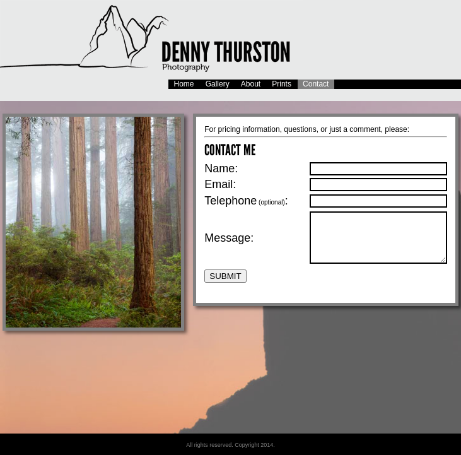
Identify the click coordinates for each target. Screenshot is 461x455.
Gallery (218, 84)
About (250, 84)
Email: (220, 183)
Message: (229, 239)
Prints (281, 84)
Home (184, 84)
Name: (221, 167)
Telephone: (246, 198)
